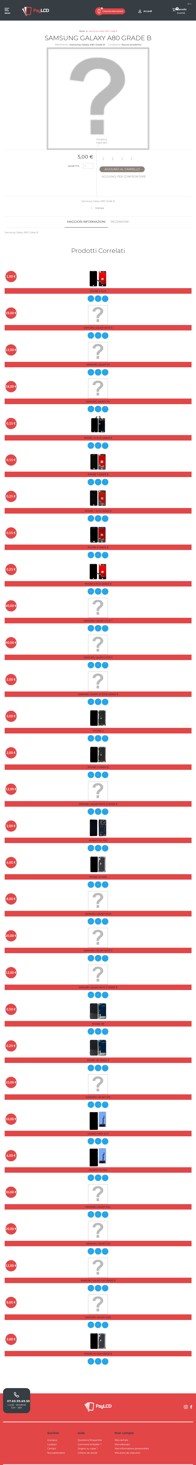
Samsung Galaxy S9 (98, 364)
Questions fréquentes (90, 1429)
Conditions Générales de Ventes (105, 1459)
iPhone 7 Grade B (98, 472)
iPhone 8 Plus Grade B (98, 581)
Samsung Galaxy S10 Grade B (98, 1271)
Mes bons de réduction (127, 1442)
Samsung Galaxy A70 (98, 1089)
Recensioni (120, 222)
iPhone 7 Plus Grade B (98, 508)
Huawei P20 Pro (98, 835)
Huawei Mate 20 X (98, 1125)
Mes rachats (121, 1429)
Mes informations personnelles (132, 1438)
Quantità (73, 166)
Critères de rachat (87, 1442)
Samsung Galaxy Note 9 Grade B (98, 980)
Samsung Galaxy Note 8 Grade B (98, 799)
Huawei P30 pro (98, 1161)
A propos (52, 1429)
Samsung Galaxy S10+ (98, 1198)
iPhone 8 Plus (98, 291)
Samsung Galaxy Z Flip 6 (98, 654)
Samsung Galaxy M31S (98, 907)
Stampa (99, 208)
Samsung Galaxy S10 (98, 1234)
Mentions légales (128, 1459)
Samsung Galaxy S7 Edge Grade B (98, 690)
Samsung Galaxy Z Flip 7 (98, 617)
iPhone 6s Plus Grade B (98, 436)
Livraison (52, 1433)
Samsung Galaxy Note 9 (98, 944)
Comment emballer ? (90, 1433)
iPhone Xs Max (98, 871)
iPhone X (98, 726)
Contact (51, 1438)
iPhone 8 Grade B (98, 545)
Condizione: (114, 44)
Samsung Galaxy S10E (98, 1307)
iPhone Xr (98, 1017)
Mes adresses (122, 1433)
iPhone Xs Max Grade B (98, 1343)
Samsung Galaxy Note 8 (98, 327)
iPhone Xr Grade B (98, 1053)
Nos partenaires (56, 1442)
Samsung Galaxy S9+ (98, 400)
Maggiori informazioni (86, 222)
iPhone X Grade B (98, 762)
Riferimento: (62, 44)
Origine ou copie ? (88, 1438)
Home (82, 31)
